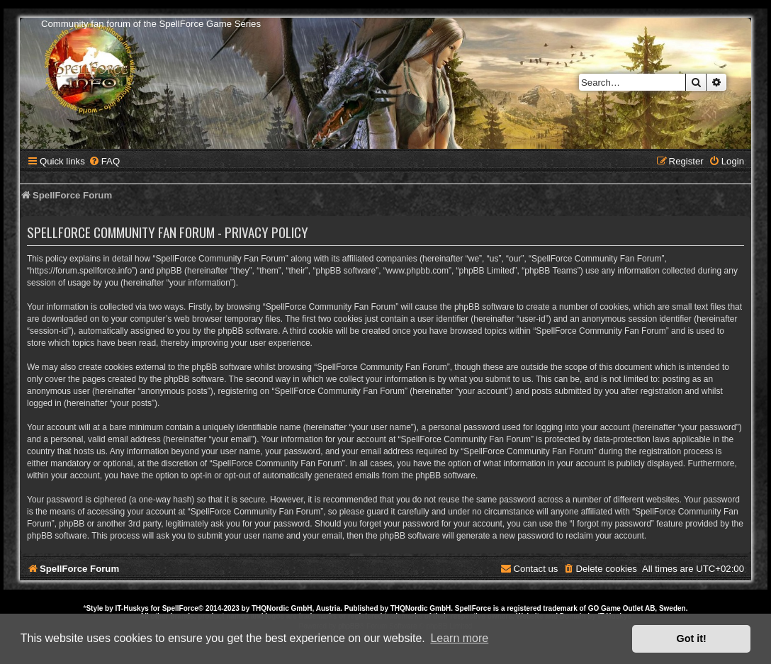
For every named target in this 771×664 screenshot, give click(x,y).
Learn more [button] (459, 638)
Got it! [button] (692, 638)
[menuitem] (104, 161)
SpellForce (180, 608)
